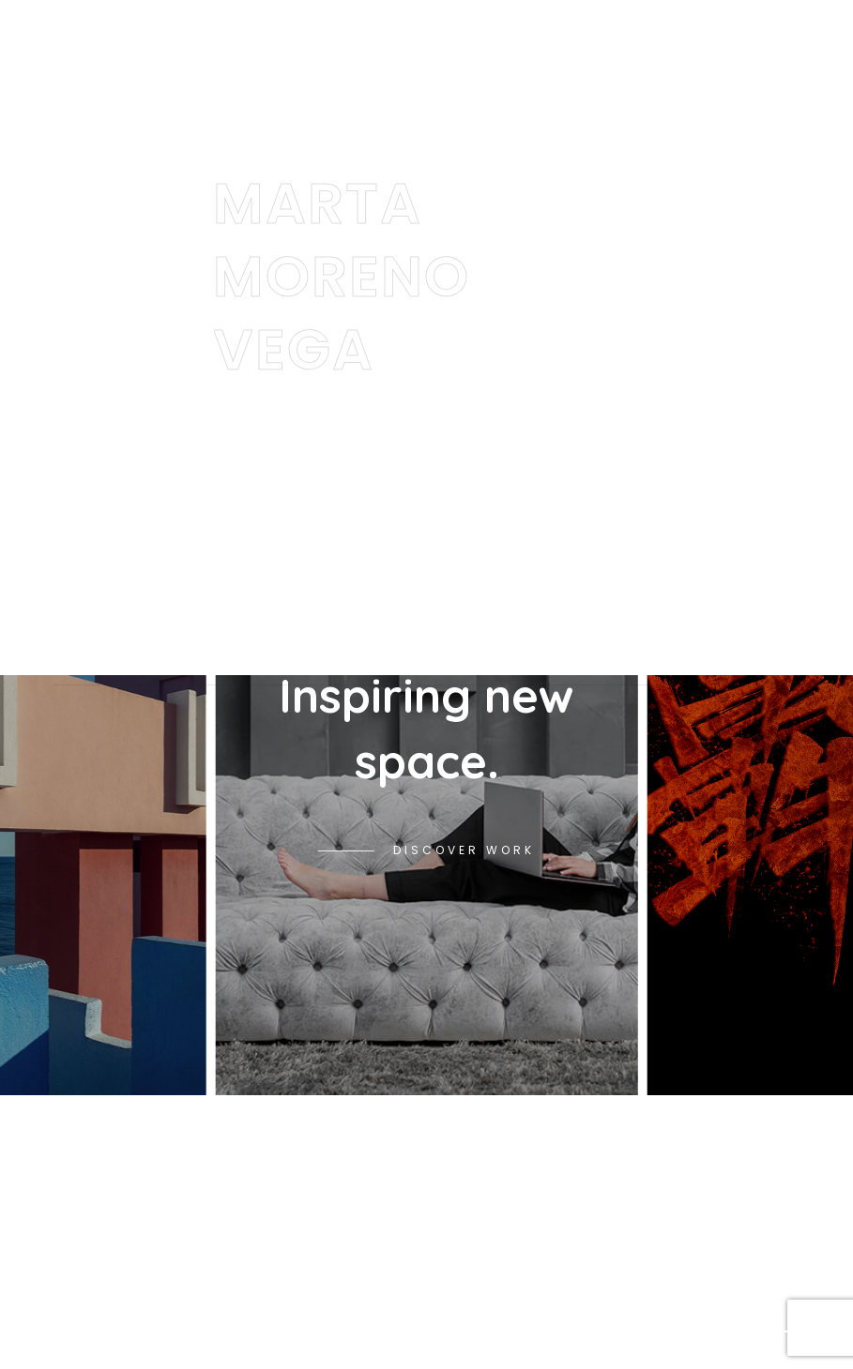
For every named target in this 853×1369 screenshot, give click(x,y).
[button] (768, 1332)
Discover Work (464, 850)
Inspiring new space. (426, 728)
